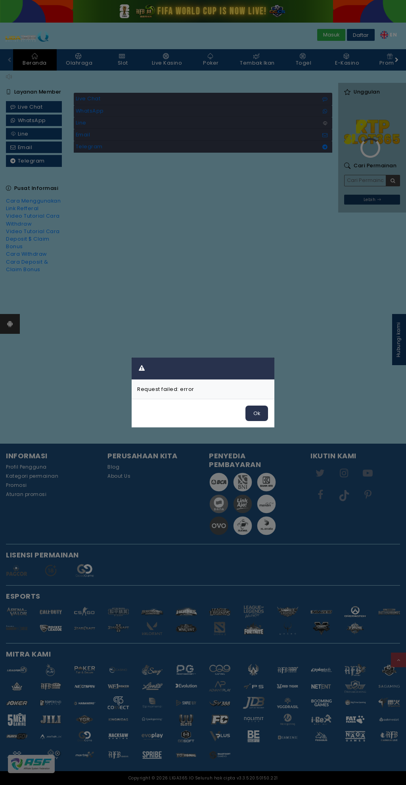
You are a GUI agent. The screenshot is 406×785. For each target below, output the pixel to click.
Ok (256, 413)
